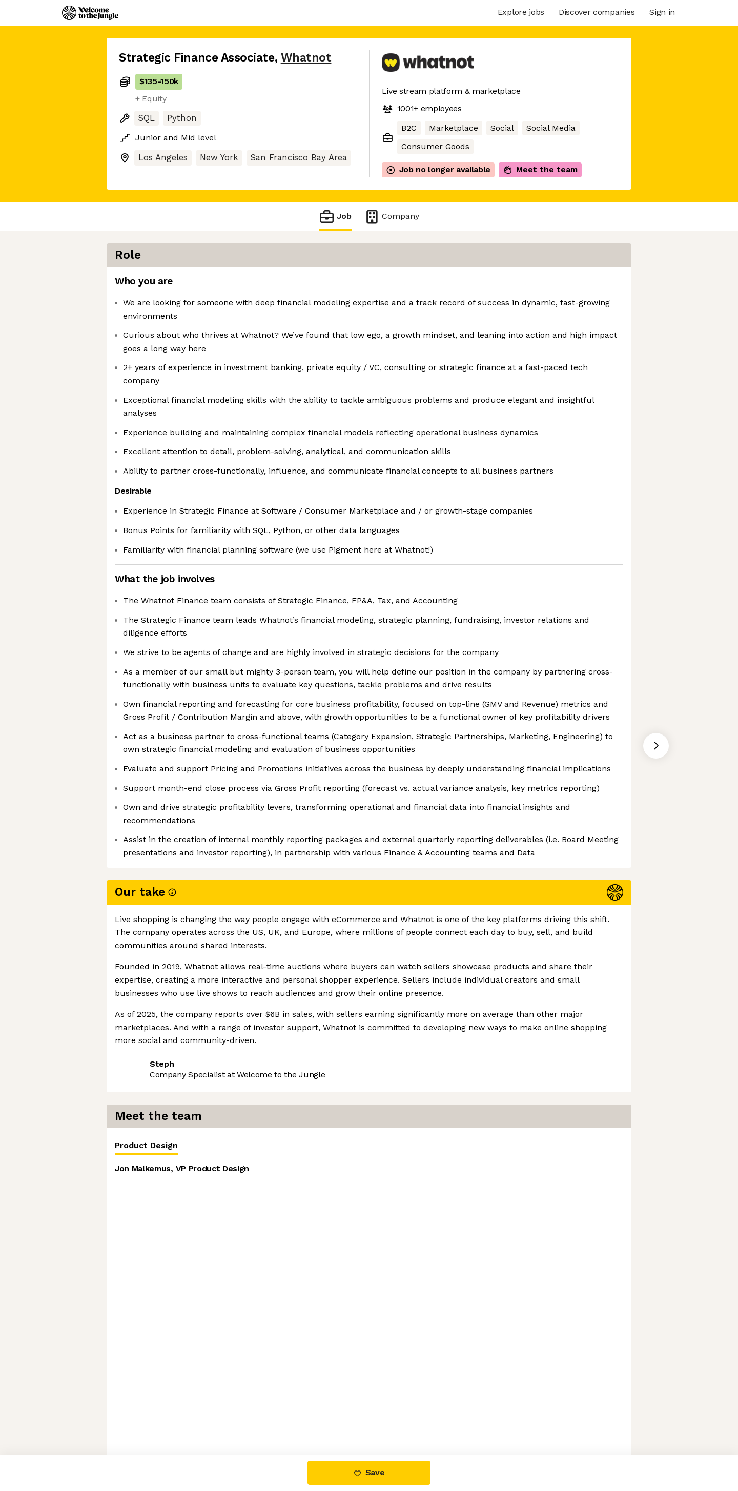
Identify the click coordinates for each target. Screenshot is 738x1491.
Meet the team (540, 170)
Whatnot (306, 58)
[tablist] (512, 284)
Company (391, 216)
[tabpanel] (512, 379)
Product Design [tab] (421, 286)
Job (335, 216)
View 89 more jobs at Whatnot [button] (251, 1247)
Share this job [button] (147, 1247)
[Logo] (90, 13)
